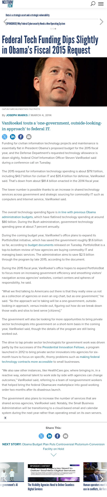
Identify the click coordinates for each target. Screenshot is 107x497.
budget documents (40, 245)
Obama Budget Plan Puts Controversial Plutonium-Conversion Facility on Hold (63, 446)
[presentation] (5, 476)
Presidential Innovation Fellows (63, 347)
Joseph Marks (17, 115)
